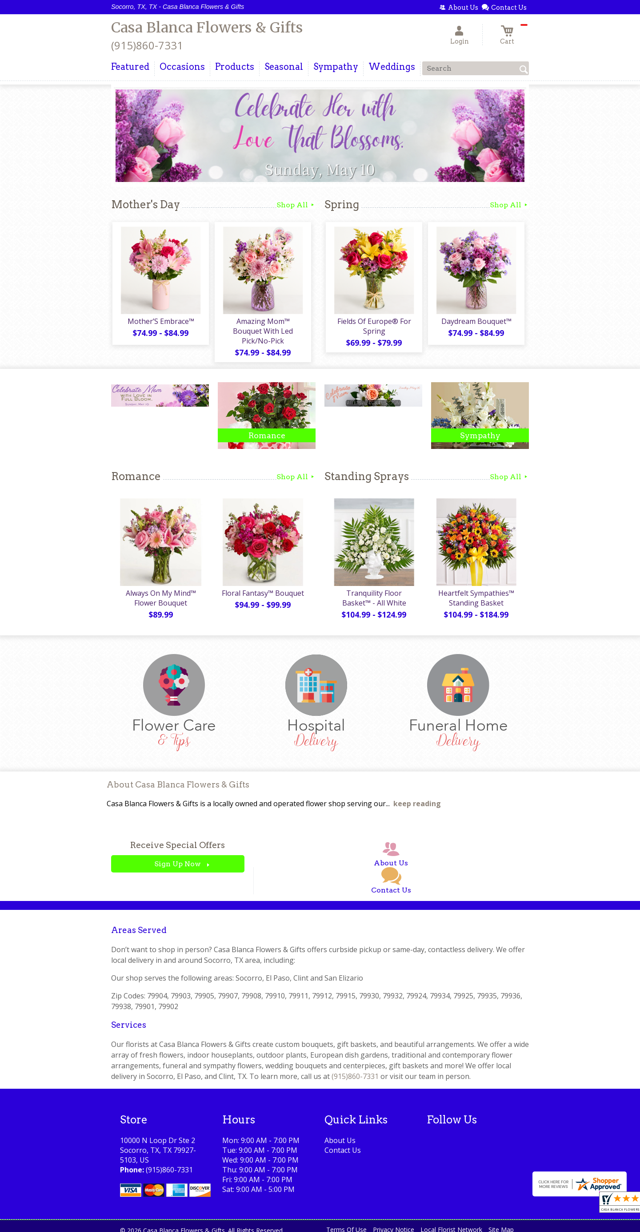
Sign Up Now (177, 857)
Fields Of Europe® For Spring (373, 327)
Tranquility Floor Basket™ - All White (373, 591)
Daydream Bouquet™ (475, 322)
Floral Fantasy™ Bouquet (262, 586)
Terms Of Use (346, 1223)
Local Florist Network (451, 1223)
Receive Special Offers (177, 838)
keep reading (417, 797)
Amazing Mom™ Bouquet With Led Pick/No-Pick (262, 327)
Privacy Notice (393, 1223)
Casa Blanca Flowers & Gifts (207, 27)
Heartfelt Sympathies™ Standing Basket (476, 591)
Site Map (501, 1223)
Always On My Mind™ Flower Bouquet (160, 591)
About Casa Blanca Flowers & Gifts (178, 778)
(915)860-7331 (147, 45)
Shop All (296, 205)
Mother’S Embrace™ (160, 322)
